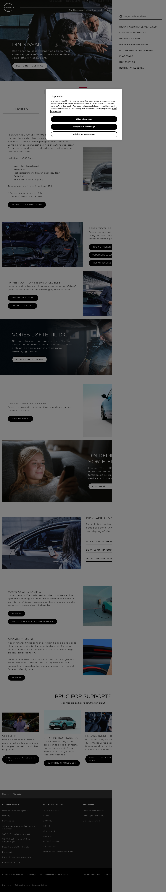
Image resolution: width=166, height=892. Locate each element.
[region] (84, 114)
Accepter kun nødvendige (84, 127)
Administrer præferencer (84, 134)
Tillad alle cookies (84, 119)
